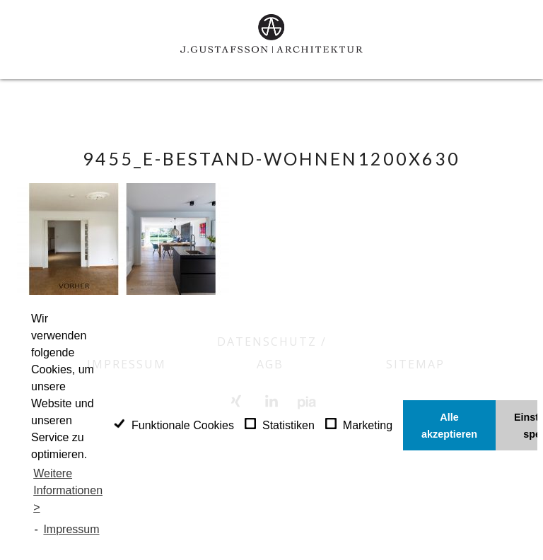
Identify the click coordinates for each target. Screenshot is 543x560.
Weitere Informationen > (68, 490)
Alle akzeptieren (449, 426)
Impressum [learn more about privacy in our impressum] (71, 529)
